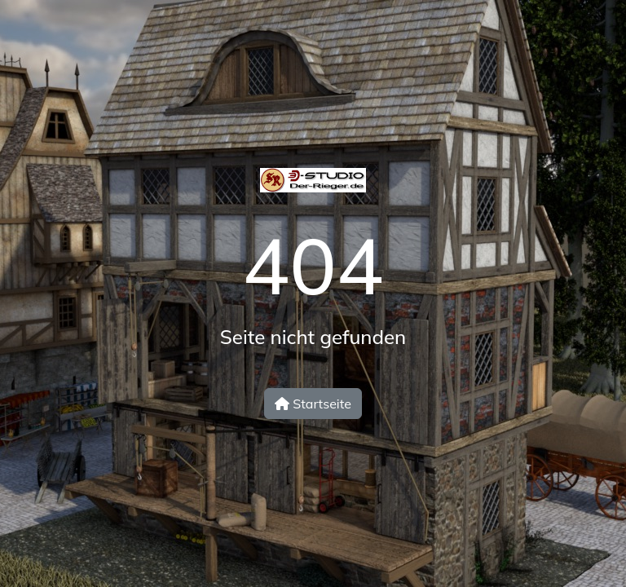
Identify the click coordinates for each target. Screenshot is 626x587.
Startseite (313, 403)
